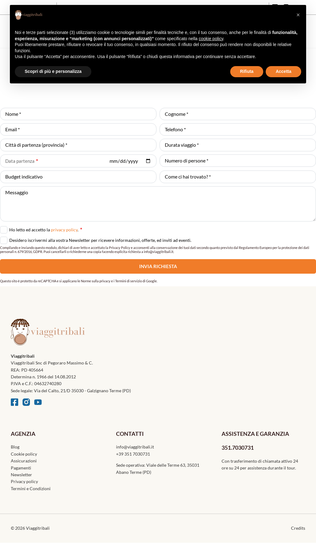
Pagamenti (21, 467)
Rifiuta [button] (247, 71)
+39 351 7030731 (133, 454)
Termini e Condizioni (31, 488)
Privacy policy (24, 481)
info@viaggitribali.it (135, 446)
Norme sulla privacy (95, 281)
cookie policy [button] (211, 38)
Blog (15, 446)
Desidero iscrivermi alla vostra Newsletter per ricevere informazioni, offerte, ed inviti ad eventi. (100, 240)
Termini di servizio (128, 281)
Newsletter (21, 474)
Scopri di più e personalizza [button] (53, 71)
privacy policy (64, 229)
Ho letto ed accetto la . (45, 229)
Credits (298, 528)
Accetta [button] (283, 71)
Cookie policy (24, 454)
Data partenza (20, 161)
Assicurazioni (24, 460)
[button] (298, 15)
